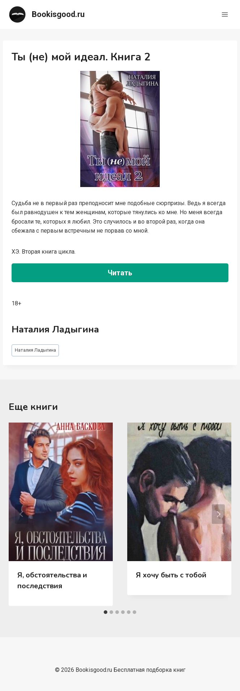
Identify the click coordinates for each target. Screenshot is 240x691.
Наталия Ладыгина (35, 350)
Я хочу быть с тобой (171, 575)
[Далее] (218, 514)
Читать (120, 272)
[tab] (105, 612)
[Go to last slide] (21, 514)
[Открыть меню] (224, 14)
